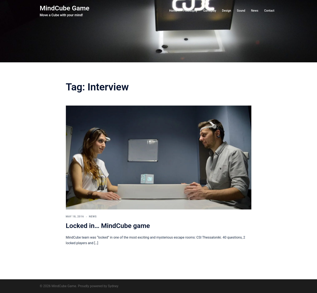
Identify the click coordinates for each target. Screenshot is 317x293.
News (254, 10)
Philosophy (190, 10)
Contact (269, 10)
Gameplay (209, 10)
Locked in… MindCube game (108, 226)
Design (226, 10)
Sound (241, 10)
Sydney (113, 286)
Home (173, 10)
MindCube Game (64, 8)
